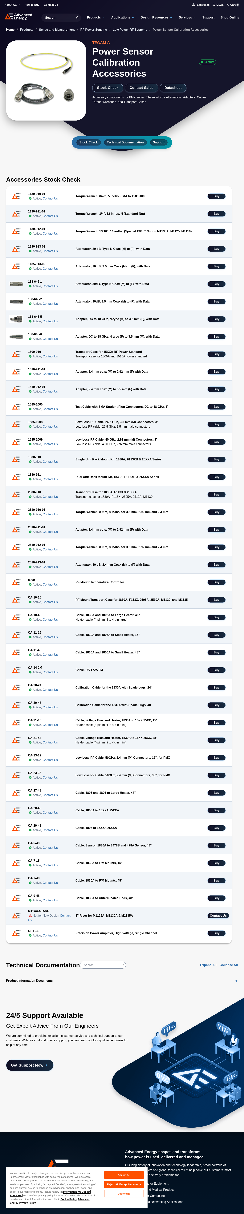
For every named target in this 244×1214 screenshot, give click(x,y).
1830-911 (34, 474)
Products (27, 29)
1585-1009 (35, 439)
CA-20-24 (34, 685)
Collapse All (229, 965)
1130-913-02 (36, 246)
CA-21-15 (34, 720)
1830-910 (34, 457)
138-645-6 (35, 334)
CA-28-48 (34, 808)
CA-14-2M (35, 667)
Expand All (208, 965)
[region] (77, 1187)
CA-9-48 (33, 895)
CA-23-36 (34, 773)
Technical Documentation (125, 142)
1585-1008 (35, 422)
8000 (31, 580)
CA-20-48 (34, 702)
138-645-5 (35, 316)
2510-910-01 (36, 509)
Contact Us (50, 198)
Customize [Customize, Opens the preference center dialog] (124, 1193)
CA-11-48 (34, 650)
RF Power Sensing (94, 29)
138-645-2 (35, 299)
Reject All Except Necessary (124, 1184)
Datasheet (173, 88)
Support (159, 142)
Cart (233, 4)
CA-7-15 (33, 860)
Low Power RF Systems (130, 29)
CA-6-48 (33, 843)
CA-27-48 (34, 790)
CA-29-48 (34, 825)
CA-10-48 (34, 615)
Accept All (124, 1175)
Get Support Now (30, 1065)
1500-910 (34, 351)
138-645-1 (35, 281)
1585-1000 (35, 404)
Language (201, 4)
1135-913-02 (36, 264)
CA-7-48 (33, 878)
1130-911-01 (36, 211)
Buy (216, 196)
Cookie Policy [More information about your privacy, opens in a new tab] (68, 1199)
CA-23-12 (34, 755)
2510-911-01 (36, 527)
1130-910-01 (36, 193)
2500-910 (34, 492)
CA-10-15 (34, 597)
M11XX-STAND (38, 911)
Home (10, 29)
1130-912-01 (36, 229)
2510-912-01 (36, 544)
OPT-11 (33, 930)
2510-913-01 (36, 562)
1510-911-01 (36, 369)
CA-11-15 (34, 632)
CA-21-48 (34, 737)
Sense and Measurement (57, 29)
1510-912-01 (36, 387)
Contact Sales (141, 88)
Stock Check (108, 88)
